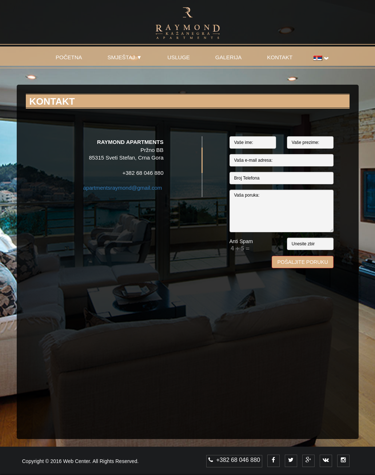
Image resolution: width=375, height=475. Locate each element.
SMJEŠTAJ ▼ (125, 57)
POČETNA (69, 57)
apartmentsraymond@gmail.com (122, 188)
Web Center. (77, 461)
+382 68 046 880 (234, 460)
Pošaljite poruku (303, 262)
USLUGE (178, 57)
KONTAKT (279, 57)
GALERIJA (228, 57)
